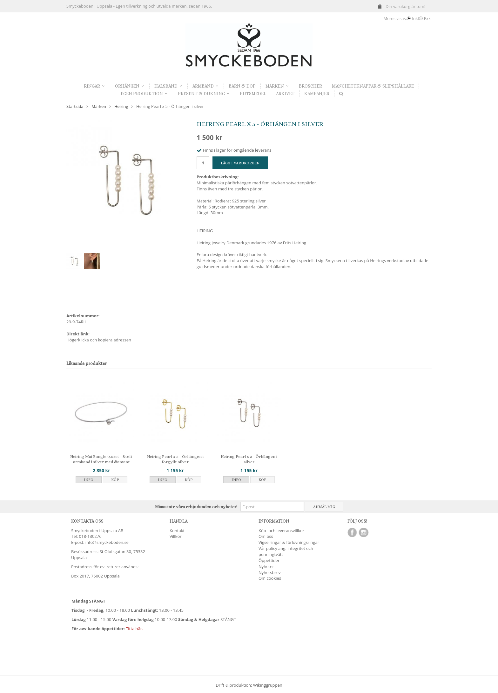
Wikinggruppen (267, 685)
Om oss (266, 536)
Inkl (415, 18)
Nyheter (266, 566)
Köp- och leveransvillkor (281, 530)
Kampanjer (316, 93)
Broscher (310, 86)
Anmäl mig (324, 507)
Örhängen (130, 86)
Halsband (168, 86)
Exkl (428, 18)
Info (88, 480)
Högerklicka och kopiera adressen (98, 340)
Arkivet (285, 93)
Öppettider (269, 560)
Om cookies (270, 578)
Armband (205, 86)
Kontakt (177, 530)
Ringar (94, 86)
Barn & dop (242, 86)
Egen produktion (144, 93)
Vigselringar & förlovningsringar (289, 542)
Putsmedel (253, 93)
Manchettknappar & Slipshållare (373, 86)
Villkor (176, 536)
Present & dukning (204, 93)
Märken (277, 86)
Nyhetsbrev (269, 572)
